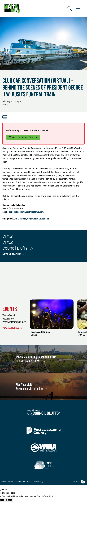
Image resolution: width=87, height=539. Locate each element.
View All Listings (12, 328)
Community (32, 219)
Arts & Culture (19, 219)
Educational (44, 219)
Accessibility (38, 482)
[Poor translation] (9, 500)
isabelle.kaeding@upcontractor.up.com (26, 212)
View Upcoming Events (23, 137)
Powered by (78, 482)
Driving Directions (13, 254)
